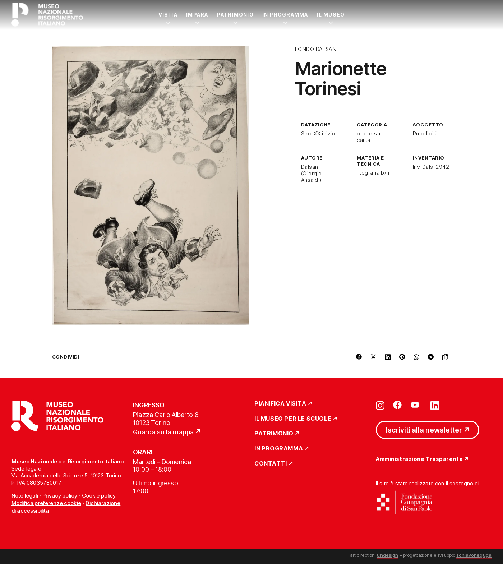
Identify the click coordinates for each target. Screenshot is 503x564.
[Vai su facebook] (397, 405)
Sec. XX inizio (318, 133)
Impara (197, 14)
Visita (167, 14)
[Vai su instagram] (380, 405)
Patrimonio (235, 14)
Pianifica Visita (280, 404)
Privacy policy (59, 495)
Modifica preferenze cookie (46, 503)
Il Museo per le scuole (292, 419)
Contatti (270, 464)
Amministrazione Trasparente (419, 459)
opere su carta (368, 136)
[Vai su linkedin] (434, 405)
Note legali (24, 495)
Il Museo (331, 14)
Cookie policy (99, 495)
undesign (387, 555)
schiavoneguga (474, 555)
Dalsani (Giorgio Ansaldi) (311, 173)
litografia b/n (373, 173)
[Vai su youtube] (416, 405)
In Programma (285, 14)
